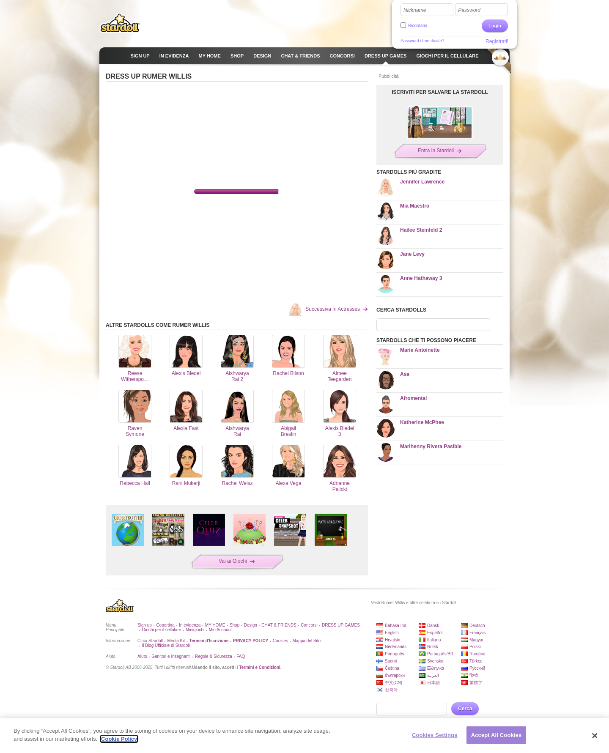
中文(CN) (393, 682)
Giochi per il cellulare (161, 629)
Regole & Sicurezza (213, 656)
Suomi (391, 661)
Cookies (280, 640)
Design (250, 625)
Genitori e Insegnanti (170, 656)
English (392, 632)
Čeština (392, 668)
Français (477, 632)
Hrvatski (392, 640)
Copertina (165, 625)
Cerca (465, 709)
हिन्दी (473, 675)
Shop (234, 625)
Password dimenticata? (422, 40)
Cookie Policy (119, 739)
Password (469, 10)
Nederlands (395, 646)
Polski (475, 646)
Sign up (144, 625)
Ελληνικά (435, 668)
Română (477, 654)
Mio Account (220, 629)
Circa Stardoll (150, 640)
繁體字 (475, 682)
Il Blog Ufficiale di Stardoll (165, 645)
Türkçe (476, 661)
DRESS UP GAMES (341, 625)
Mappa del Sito (306, 640)
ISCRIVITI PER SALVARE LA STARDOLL (440, 92)
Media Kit (176, 640)
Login (494, 25)
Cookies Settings (435, 735)
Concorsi (309, 625)
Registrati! (497, 41)
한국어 (391, 689)
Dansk (433, 625)
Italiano (434, 640)
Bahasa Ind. (396, 625)
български (395, 675)
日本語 (433, 682)
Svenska (435, 661)
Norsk (432, 646)
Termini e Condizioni (259, 667)
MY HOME (215, 625)
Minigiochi (195, 629)
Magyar (476, 640)
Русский (477, 668)
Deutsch (477, 625)
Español (434, 632)
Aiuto (142, 656)
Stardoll (120, 23)
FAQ (240, 656)
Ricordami (417, 25)
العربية (433, 675)
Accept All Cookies (496, 735)
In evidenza (189, 625)
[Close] (595, 735)
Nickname (414, 10)
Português (394, 654)
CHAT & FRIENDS (278, 625)
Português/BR (440, 654)
